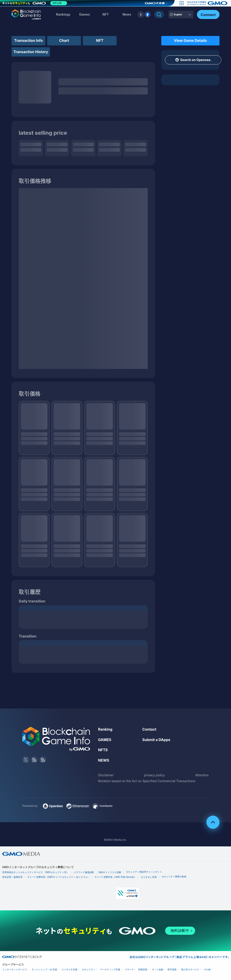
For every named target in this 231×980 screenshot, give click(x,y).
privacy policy (154, 775)
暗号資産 (172, 969)
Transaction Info (28, 40)
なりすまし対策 (149, 877)
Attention (201, 775)
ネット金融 (157, 969)
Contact (149, 729)
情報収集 (142, 969)
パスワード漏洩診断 (84, 872)
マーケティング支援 (110, 969)
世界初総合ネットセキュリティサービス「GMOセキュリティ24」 (35, 872)
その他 (207, 969)
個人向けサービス (190, 969)
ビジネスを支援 (69, 969)
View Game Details (190, 40)
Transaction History (30, 52)
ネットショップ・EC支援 (44, 969)
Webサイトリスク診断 (110, 872)
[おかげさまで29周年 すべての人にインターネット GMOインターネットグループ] (208, 3)
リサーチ (129, 969)
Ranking (105, 729)
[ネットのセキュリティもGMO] (34, 3)
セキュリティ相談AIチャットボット (144, 872)
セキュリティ (88, 969)
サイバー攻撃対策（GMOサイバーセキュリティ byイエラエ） (58, 877)
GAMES (104, 739)
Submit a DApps (156, 739)
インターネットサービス (14, 969)
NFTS (103, 750)
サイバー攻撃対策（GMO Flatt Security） (115, 877)
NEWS (103, 760)
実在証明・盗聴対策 (12, 877)
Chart (64, 40)
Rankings (63, 14)
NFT (105, 14)
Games (84, 14)
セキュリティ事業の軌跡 (174, 876)
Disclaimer (106, 775)
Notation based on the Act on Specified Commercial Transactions (146, 781)
